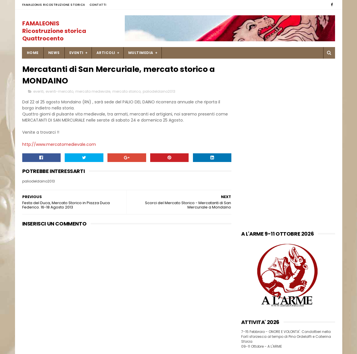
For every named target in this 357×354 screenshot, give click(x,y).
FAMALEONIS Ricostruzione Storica (53, 5)
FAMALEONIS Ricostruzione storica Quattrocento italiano (54, 34)
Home (33, 52)
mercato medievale (92, 91)
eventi (38, 91)
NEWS (54, 52)
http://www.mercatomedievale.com (59, 144)
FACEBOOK (251, 203)
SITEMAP (30, 312)
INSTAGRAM (252, 209)
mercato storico (126, 91)
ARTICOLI (105, 52)
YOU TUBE (250, 215)
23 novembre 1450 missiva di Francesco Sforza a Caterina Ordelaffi (189, 293)
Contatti (98, 5)
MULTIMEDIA (140, 52)
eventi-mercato (59, 91)
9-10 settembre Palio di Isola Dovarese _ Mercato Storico (189, 317)
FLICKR (247, 221)
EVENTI (76, 52)
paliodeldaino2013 (159, 91)
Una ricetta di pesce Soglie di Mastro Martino (189, 264)
